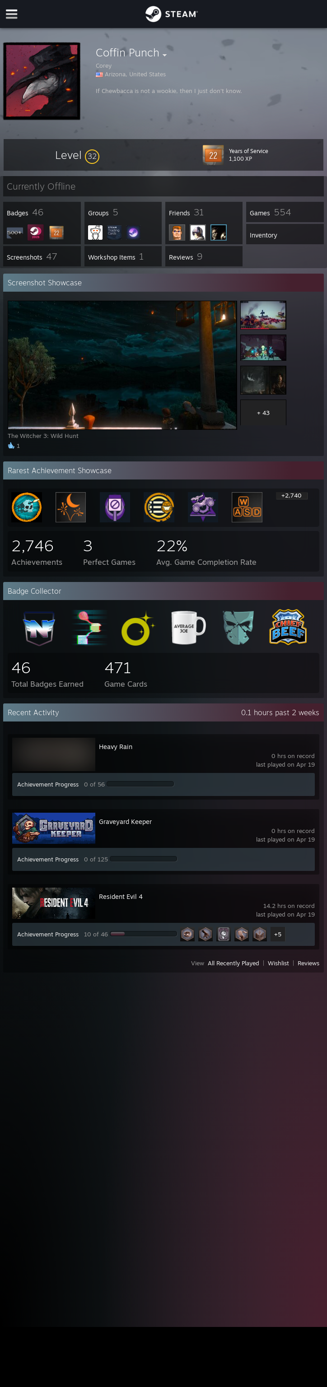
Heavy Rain (115, 746)
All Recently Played (233, 963)
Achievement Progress (48, 784)
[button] (77, 155)
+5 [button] (277, 934)
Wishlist (278, 963)
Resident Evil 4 (121, 896)
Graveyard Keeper (125, 821)
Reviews (308, 963)
